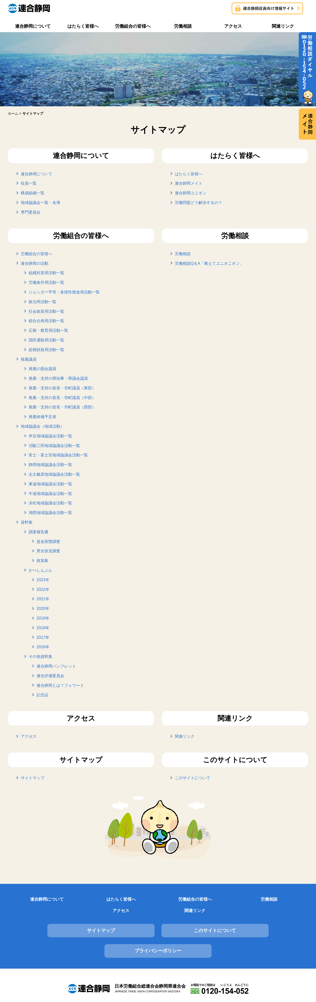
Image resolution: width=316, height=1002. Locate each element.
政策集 (42, 560)
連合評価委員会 (50, 675)
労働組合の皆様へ (36, 253)
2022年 (43, 589)
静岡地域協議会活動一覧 (50, 465)
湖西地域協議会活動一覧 (50, 513)
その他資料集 (40, 656)
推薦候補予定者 (42, 417)
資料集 (27, 522)
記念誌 (42, 695)
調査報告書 (38, 532)
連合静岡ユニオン (190, 193)
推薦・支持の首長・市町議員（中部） (62, 397)
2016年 (43, 647)
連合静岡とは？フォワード (60, 685)
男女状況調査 (48, 551)
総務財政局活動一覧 (46, 349)
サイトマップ (32, 778)
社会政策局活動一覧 (46, 311)
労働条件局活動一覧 (46, 282)
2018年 (43, 627)
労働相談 (183, 253)
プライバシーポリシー (260, 921)
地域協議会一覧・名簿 (40, 202)
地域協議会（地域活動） (42, 426)
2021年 (43, 599)
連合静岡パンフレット (56, 666)
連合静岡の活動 (34, 263)
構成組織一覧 (32, 193)
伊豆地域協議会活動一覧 (50, 436)
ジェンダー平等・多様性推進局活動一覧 (64, 292)
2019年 (43, 618)
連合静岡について (36, 174)
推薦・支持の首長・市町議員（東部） (62, 388)
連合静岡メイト (188, 183)
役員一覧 (29, 183)
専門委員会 (30, 212)
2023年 (43, 580)
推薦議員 (29, 359)
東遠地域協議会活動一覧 (50, 484)
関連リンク (185, 736)
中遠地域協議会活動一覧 (50, 493)
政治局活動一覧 (42, 301)
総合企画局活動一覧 (46, 321)
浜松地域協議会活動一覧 (50, 503)
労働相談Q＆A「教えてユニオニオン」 (209, 263)
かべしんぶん (40, 570)
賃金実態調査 (48, 541)
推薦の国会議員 (42, 369)
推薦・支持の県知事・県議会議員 (58, 378)
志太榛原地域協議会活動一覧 (54, 474)
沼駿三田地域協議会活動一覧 (54, 445)
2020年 (43, 608)
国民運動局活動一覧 (46, 340)
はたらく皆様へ (188, 174)
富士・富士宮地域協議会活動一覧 (58, 455)
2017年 (43, 637)
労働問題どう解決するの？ (198, 202)
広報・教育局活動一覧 (48, 330)
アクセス (29, 736)
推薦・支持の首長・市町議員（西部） (62, 407)
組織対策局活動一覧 (46, 273)
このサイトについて (192, 778)
